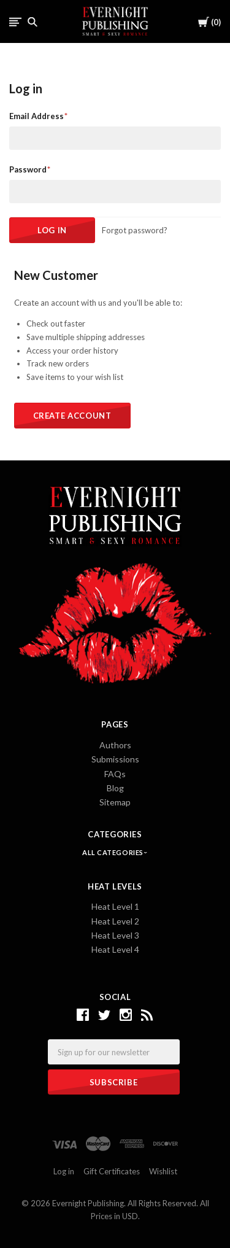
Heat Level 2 (115, 921)
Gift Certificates (111, 1171)
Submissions (115, 759)
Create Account (72, 416)
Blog (115, 788)
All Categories (113, 852)
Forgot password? (134, 230)
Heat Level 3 (115, 935)
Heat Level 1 (115, 906)
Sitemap (115, 802)
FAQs (115, 774)
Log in (63, 1171)
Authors (115, 745)
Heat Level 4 (115, 949)
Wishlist (163, 1171)
